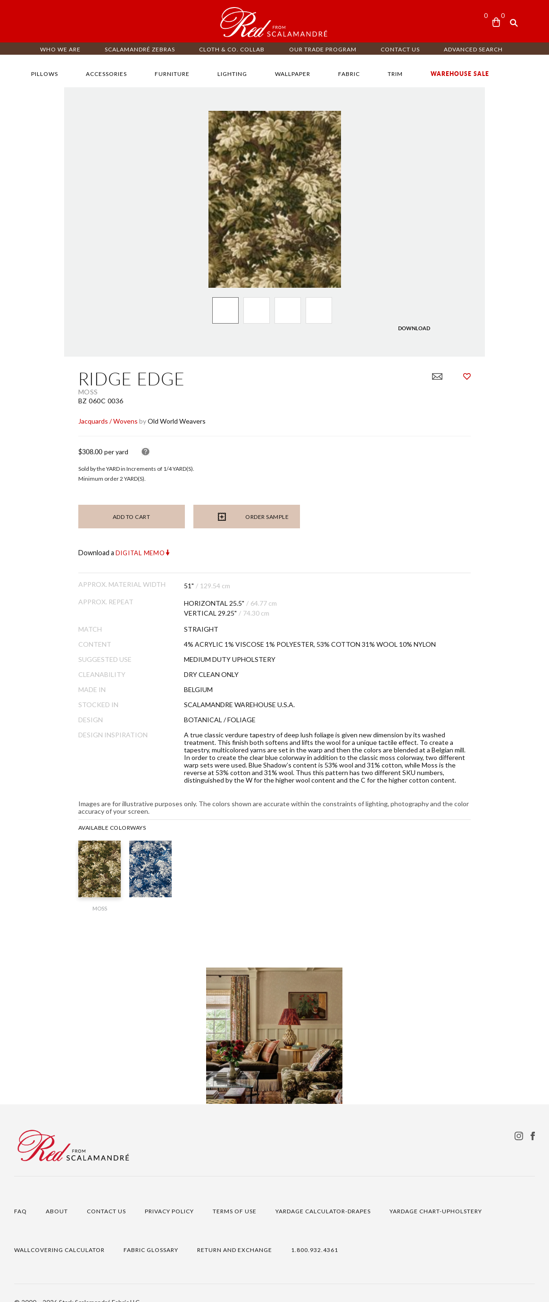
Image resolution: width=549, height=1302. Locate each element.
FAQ (20, 1195)
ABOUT (57, 1195)
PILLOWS (44, 73)
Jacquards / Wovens (44, 421)
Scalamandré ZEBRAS (140, 49)
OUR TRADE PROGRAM (323, 49)
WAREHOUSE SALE (460, 74)
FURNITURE (172, 73)
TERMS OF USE (235, 1195)
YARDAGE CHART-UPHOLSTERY (436, 1195)
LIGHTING (232, 73)
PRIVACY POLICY (169, 1195)
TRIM (395, 73)
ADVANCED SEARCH (473, 49)
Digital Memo (76, 552)
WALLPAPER (292, 73)
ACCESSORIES (106, 73)
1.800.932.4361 (314, 1233)
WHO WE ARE (60, 49)
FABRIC (349, 73)
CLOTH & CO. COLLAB (232, 49)
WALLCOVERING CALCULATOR (59, 1233)
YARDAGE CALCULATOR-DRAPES (323, 1195)
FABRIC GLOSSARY (151, 1233)
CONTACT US (400, 49)
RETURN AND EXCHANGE (234, 1233)
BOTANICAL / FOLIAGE (188, 719)
